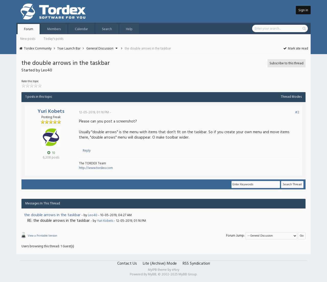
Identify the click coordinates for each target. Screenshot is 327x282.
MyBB (152, 274)
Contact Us (127, 263)
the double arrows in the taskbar (52, 215)
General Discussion (99, 48)
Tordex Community (38, 48)
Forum (28, 29)
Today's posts (53, 39)
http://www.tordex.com (96, 168)
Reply (87, 150)
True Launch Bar (68, 48)
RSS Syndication (196, 263)
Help (129, 29)
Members (54, 29)
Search (107, 29)
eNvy (175, 270)
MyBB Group (188, 274)
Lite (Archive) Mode (160, 263)
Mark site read (295, 48)
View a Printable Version (42, 236)
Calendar (81, 29)
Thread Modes (291, 97)
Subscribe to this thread (286, 63)
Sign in (303, 10)
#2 (297, 112)
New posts (27, 39)
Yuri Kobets (51, 111)
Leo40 (92, 215)
